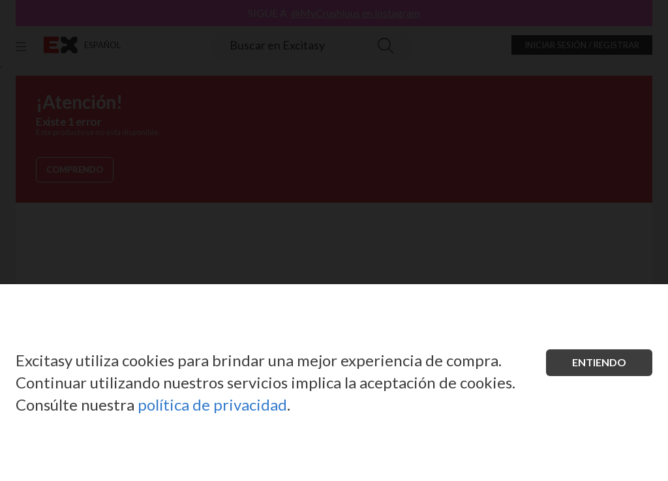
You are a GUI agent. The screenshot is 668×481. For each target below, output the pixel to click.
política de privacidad (212, 404)
